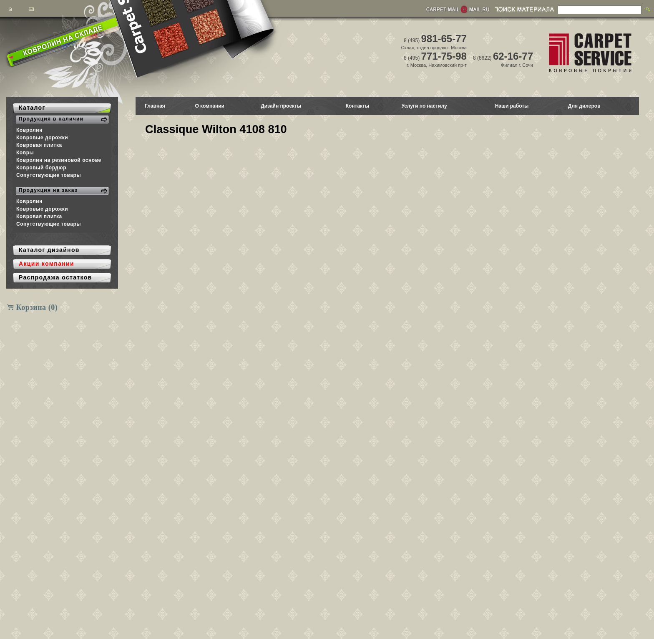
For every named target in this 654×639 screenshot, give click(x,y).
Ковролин (29, 130)
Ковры (25, 153)
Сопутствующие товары (48, 175)
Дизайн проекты (281, 106)
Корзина (37, 307)
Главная (155, 106)
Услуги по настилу (424, 106)
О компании (209, 106)
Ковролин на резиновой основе (58, 160)
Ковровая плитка (39, 145)
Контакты (358, 106)
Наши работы (512, 106)
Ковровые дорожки (42, 138)
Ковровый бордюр (41, 168)
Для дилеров (584, 106)
